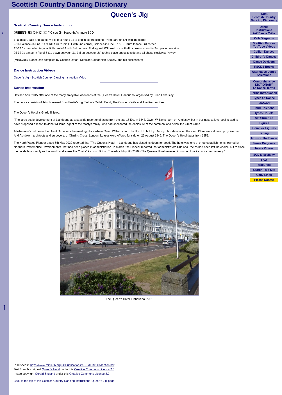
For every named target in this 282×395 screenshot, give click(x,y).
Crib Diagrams (264, 38)
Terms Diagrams (264, 143)
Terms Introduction (264, 92)
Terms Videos (264, 148)
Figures (264, 123)
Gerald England (45, 373)
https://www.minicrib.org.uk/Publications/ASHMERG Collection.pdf (72, 365)
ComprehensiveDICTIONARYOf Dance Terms (264, 84)
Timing (264, 133)
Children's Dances (264, 56)
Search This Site (264, 169)
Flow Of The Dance (264, 138)
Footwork (264, 103)
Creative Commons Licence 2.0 (94, 369)
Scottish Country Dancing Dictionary (69, 4)
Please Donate (264, 179)
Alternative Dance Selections (264, 73)
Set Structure (264, 118)
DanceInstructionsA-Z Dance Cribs (264, 30)
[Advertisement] (129, 332)
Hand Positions (264, 108)
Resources (264, 164)
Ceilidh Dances (264, 51)
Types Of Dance (264, 98)
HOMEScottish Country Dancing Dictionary (264, 17)
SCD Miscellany (264, 154)
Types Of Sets (264, 113)
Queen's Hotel (51, 369)
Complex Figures (264, 128)
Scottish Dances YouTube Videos (264, 45)
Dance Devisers (264, 61)
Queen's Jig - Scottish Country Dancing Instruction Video (50, 77)
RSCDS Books (264, 66)
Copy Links (264, 174)
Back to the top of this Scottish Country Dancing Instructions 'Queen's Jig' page (64, 380)
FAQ (264, 159)
